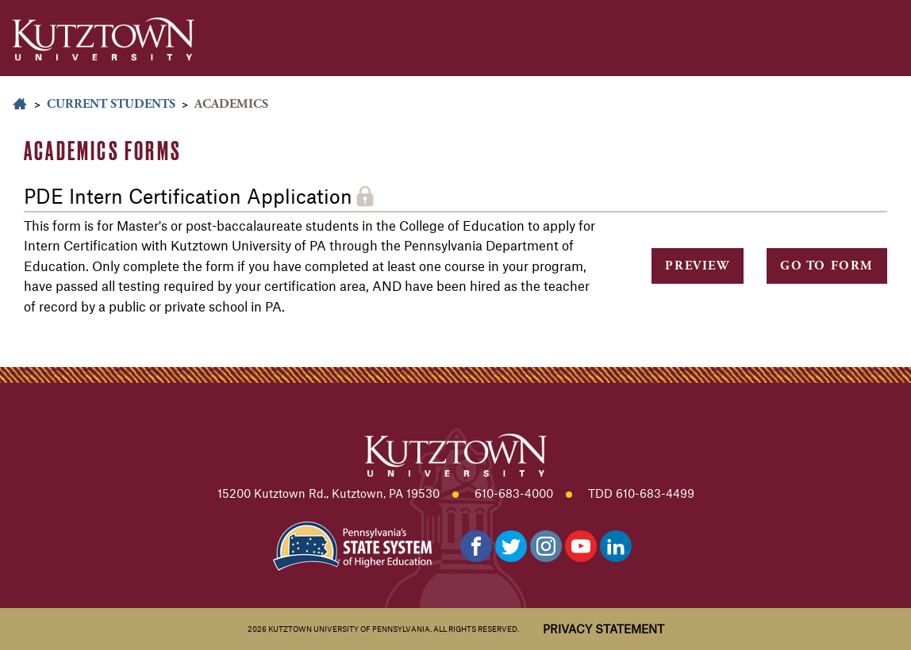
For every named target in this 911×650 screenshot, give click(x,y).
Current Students (111, 104)
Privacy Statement (603, 628)
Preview (697, 266)
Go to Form (827, 266)
